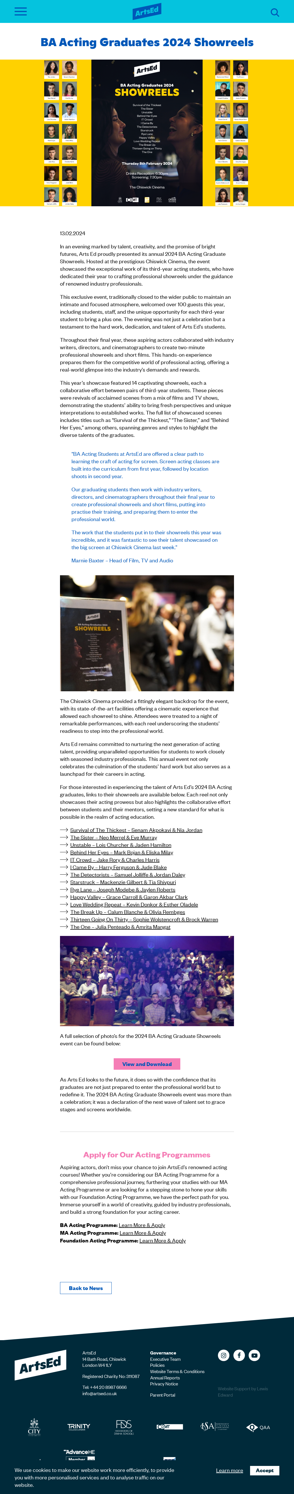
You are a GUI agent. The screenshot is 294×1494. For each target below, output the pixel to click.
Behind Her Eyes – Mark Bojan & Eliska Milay (121, 851)
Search (275, 12)
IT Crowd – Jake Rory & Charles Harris (115, 859)
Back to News (86, 1287)
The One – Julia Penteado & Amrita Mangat (120, 926)
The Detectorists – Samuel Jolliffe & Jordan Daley (127, 874)
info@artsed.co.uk (99, 1393)
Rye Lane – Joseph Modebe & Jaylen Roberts (122, 889)
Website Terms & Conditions (177, 1371)
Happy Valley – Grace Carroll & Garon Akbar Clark (129, 896)
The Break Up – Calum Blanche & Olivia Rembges (127, 911)
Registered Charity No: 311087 (111, 1376)
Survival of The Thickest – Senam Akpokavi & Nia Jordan (136, 829)
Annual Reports (165, 1377)
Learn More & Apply (142, 1224)
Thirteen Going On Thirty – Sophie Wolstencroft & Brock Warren (144, 918)
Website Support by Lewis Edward (243, 1391)
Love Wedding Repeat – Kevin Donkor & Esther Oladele (134, 904)
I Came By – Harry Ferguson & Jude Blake (118, 866)
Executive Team (165, 1359)
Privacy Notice (164, 1383)
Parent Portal (162, 1394)
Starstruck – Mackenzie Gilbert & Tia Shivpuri (123, 881)
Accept (265, 1470)
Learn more (229, 1469)
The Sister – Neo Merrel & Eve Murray (113, 837)
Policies (157, 1365)
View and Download (147, 1063)
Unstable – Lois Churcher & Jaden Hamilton (120, 844)
